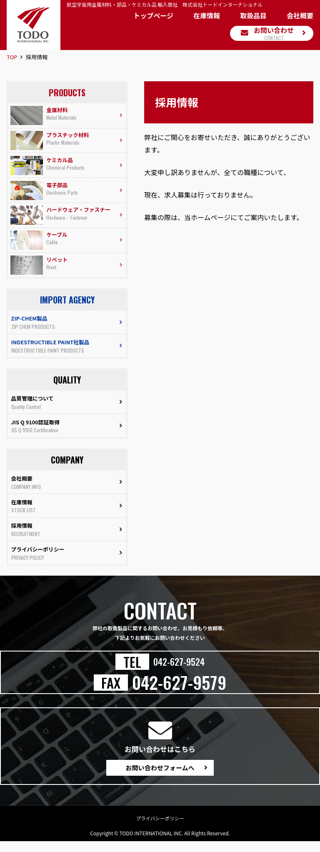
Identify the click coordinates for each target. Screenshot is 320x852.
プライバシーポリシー (160, 828)
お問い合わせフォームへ (160, 777)
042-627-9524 (179, 670)
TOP (12, 57)
